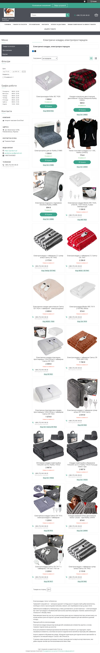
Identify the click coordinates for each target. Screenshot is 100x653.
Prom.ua (59, 649)
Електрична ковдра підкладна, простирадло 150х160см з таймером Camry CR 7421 (48, 359)
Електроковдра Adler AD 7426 (48, 96)
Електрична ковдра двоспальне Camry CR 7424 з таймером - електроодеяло (48, 307)
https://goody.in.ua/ (11, 151)
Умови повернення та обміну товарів (82, 24)
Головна (7, 24)
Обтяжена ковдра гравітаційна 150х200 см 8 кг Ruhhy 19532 (48, 464)
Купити (49, 106)
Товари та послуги (20, 24)
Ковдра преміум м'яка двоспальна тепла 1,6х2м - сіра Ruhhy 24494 (82, 516)
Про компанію (34, 24)
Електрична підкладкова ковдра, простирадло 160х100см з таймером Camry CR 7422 (48, 412)
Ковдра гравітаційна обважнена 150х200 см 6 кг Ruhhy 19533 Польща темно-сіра (82, 464)
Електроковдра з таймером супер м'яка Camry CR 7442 (82, 567)
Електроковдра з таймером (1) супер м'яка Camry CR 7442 (48, 256)
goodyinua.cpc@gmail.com (13, 153)
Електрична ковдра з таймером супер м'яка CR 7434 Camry (82, 411)
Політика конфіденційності (66, 651)
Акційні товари (50, 29)
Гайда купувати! (60, 5)
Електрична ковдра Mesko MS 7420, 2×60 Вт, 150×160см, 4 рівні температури (82, 204)
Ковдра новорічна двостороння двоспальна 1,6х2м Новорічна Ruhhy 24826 (82, 98)
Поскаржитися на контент (50, 651)
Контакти (45, 24)
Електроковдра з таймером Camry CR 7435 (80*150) (82, 358)
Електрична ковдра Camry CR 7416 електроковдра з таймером (48, 516)
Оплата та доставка (58, 24)
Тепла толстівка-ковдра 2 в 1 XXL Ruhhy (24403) (82, 151)
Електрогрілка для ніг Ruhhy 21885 (48, 151)
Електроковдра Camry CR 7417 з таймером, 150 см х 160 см (48, 567)
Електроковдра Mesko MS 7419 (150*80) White (82, 307)
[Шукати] (67, 15)
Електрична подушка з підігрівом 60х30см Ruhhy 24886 (48, 204)
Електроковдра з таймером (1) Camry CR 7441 (82, 256)
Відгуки (5, 54)
